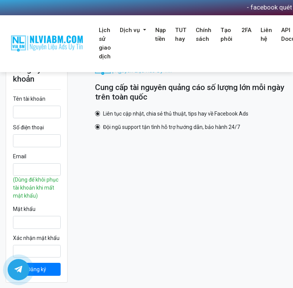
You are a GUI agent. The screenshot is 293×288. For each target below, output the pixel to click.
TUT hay (181, 34)
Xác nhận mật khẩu (36, 238)
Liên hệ (266, 34)
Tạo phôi (226, 34)
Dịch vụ (131, 30)
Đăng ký (36, 269)
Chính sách (203, 34)
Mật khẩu (24, 209)
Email (19, 156)
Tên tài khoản (29, 99)
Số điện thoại (28, 127)
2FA (246, 30)
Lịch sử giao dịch (105, 43)
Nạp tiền (160, 34)
